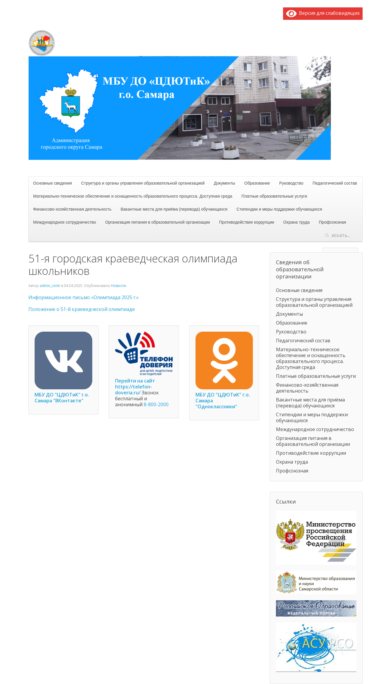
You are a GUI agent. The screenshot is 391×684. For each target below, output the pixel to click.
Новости (118, 285)
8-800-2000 (156, 404)
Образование (257, 183)
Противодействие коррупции (246, 222)
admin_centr (50, 285)
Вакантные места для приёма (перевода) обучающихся (174, 209)
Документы (224, 183)
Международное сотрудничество (64, 222)
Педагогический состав (335, 183)
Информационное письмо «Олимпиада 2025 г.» (83, 297)
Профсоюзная (332, 222)
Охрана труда (296, 222)
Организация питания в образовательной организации (157, 222)
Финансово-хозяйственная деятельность (72, 209)
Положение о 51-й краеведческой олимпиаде (81, 309)
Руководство (291, 183)
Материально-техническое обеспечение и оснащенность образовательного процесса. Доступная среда (132, 196)
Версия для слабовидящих (323, 13)
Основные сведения (52, 183)
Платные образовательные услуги (274, 196)
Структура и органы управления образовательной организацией (143, 183)
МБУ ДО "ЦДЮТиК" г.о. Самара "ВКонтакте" (62, 397)
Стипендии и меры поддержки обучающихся (279, 209)
